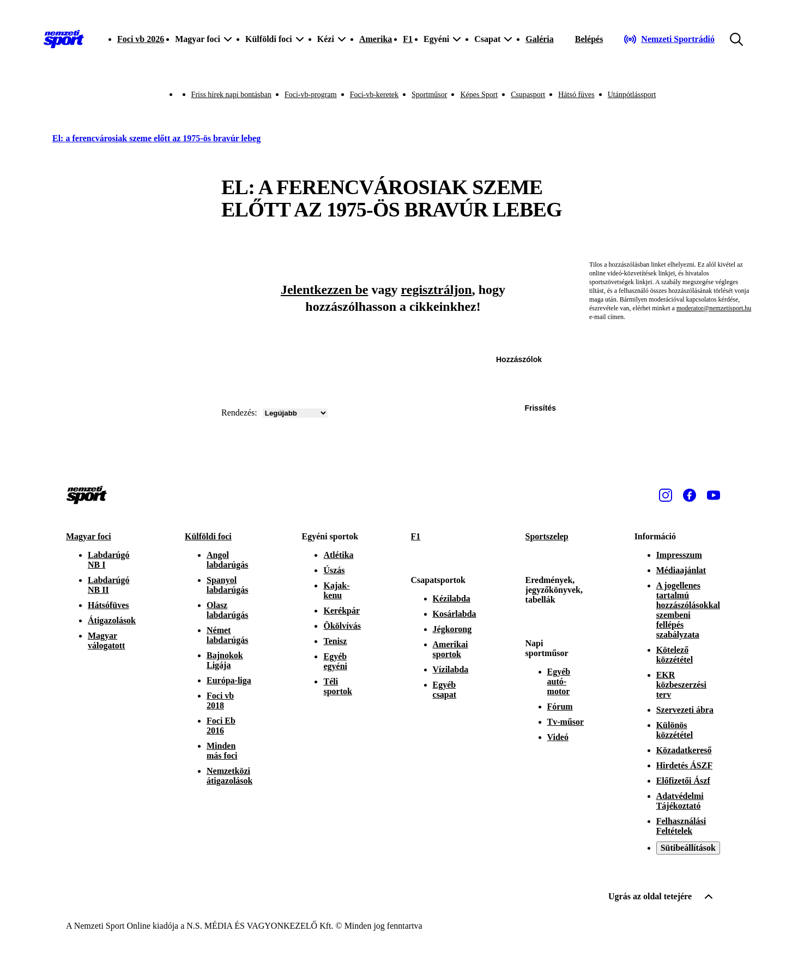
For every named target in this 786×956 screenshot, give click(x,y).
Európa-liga (229, 680)
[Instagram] (665, 495)
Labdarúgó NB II (108, 584)
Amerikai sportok (450, 649)
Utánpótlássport (632, 95)
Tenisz (335, 641)
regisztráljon (436, 289)
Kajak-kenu (336, 590)
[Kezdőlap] (63, 39)
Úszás (333, 570)
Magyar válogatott (106, 640)
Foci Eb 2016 (221, 725)
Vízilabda (451, 669)
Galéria (539, 39)
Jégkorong (452, 629)
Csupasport (528, 95)
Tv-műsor (565, 721)
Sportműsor (429, 95)
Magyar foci (88, 536)
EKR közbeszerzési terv (681, 684)
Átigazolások (112, 620)
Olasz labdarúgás (227, 610)
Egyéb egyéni (335, 661)
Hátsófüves (108, 605)
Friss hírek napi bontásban (231, 95)
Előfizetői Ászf (683, 780)
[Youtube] (713, 495)
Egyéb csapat (445, 689)
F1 (408, 39)
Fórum (560, 706)
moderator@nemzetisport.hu (713, 308)
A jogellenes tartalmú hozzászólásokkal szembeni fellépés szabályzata (688, 610)
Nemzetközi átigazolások (229, 775)
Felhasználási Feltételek (681, 825)
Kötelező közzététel (674, 654)
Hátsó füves (576, 95)
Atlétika (338, 555)
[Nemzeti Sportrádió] (669, 39)
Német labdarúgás (227, 635)
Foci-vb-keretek (374, 95)
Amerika (375, 39)
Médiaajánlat (681, 570)
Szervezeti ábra (685, 709)
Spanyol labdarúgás (227, 584)
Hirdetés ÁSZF (684, 765)
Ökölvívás (341, 625)
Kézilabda (451, 598)
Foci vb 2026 (140, 39)
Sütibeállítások (688, 847)
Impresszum (679, 555)
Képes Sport (479, 95)
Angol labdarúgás (227, 559)
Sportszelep (547, 536)
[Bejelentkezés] (589, 39)
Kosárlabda (454, 613)
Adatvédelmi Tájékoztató (680, 800)
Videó (558, 737)
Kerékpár (341, 610)
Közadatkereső (684, 750)
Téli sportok (337, 686)
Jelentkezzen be (324, 289)
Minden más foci (222, 750)
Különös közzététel (674, 729)
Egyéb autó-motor (559, 681)
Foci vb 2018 (220, 700)
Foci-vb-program (311, 95)
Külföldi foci (208, 536)
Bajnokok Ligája (225, 660)
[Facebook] (689, 495)
